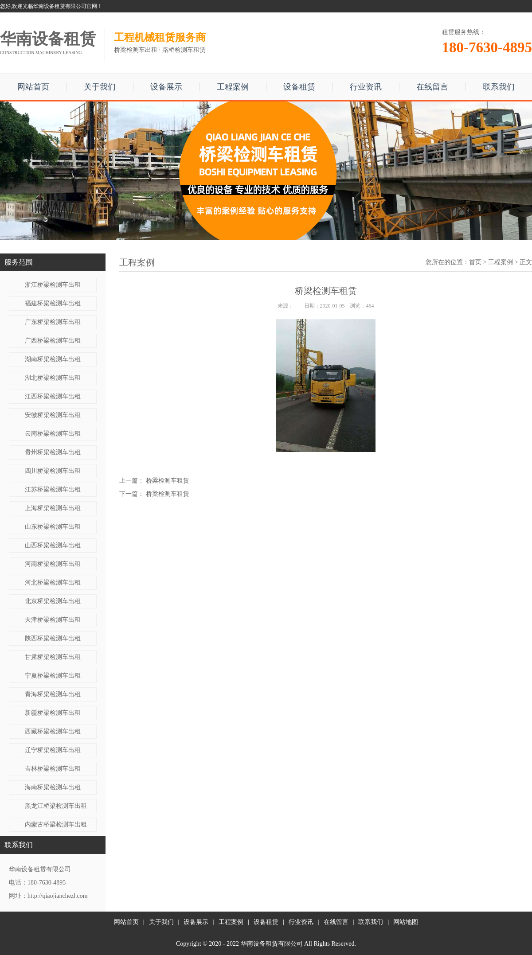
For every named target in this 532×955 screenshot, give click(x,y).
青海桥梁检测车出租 (53, 694)
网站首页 (33, 86)
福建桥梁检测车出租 (53, 303)
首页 (475, 262)
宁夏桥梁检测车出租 (53, 675)
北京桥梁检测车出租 (53, 601)
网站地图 (405, 922)
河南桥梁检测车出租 (53, 564)
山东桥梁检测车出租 (53, 526)
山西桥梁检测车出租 (53, 545)
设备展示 (166, 86)
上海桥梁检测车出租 (53, 508)
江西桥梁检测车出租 (53, 396)
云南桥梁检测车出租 (53, 433)
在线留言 (432, 86)
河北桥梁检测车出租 (53, 582)
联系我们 (499, 86)
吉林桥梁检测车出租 (53, 768)
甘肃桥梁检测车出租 (53, 657)
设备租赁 (299, 86)
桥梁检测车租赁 (167, 480)
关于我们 (100, 86)
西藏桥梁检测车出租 (53, 731)
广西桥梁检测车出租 (53, 340)
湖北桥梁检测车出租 (53, 377)
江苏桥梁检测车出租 (53, 489)
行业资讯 (366, 86)
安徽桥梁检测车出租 (53, 415)
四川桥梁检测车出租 (53, 471)
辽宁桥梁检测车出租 (53, 750)
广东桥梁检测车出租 (53, 322)
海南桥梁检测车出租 (53, 787)
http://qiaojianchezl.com (57, 896)
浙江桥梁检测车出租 (53, 284)
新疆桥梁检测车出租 (53, 712)
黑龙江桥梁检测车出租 (56, 806)
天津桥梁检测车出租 (53, 619)
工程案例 (233, 86)
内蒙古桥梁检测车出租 (56, 824)
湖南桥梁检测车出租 (53, 359)
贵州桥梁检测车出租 (53, 452)
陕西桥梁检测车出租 (53, 638)
